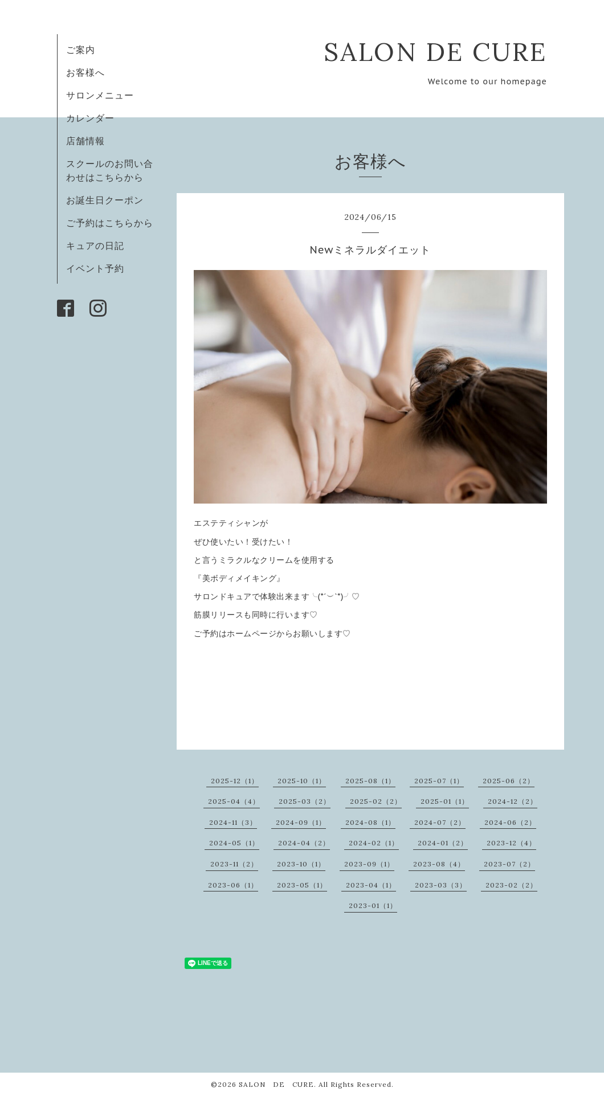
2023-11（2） (234, 864)
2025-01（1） (445, 801)
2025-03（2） (304, 801)
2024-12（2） (512, 801)
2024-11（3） (233, 822)
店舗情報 (85, 140)
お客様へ (85, 72)
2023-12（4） (511, 843)
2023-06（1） (233, 885)
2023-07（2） (509, 864)
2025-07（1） (439, 780)
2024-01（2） (443, 843)
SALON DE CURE (435, 51)
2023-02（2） (511, 885)
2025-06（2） (508, 780)
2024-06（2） (510, 822)
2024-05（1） (234, 843)
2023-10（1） (301, 864)
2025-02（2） (376, 801)
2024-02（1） (374, 843)
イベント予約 (95, 268)
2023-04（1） (371, 885)
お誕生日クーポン (105, 200)
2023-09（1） (369, 864)
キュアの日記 (95, 245)
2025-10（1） (301, 780)
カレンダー (90, 118)
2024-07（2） (440, 822)
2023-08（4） (439, 864)
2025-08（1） (370, 780)
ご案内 (80, 49)
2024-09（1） (301, 822)
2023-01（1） (373, 905)
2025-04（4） (234, 801)
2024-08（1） (370, 822)
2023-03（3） (441, 885)
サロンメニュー (100, 95)
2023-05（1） (302, 885)
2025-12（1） (235, 780)
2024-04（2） (304, 843)
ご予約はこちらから (109, 222)
